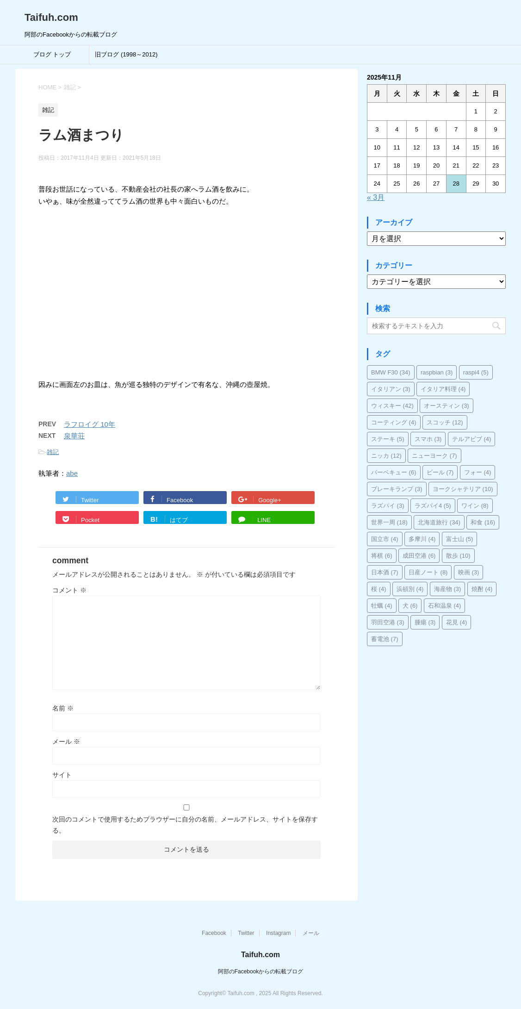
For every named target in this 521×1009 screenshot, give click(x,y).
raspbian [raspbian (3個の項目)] (437, 372)
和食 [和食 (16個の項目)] (483, 522)
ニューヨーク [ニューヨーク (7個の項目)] (434, 455)
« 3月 (376, 197)
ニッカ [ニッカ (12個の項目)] (386, 455)
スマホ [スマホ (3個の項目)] (428, 439)
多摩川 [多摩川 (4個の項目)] (422, 539)
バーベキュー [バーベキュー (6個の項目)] (393, 472)
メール (66, 741)
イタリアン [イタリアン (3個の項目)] (390, 389)
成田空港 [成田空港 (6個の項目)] (419, 555)
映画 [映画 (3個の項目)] (468, 572)
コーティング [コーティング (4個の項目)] (393, 422)
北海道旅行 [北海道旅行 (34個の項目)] (439, 522)
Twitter (246, 933)
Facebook (214, 933)
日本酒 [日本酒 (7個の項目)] (384, 572)
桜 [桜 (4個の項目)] (378, 588)
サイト (62, 775)
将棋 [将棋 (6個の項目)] (381, 555)
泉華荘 (74, 436)
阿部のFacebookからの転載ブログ (261, 971)
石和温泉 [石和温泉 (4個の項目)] (444, 605)
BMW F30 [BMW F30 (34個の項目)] (390, 372)
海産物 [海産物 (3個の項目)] (447, 588)
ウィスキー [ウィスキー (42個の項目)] (392, 405)
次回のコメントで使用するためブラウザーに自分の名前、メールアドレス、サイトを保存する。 (185, 825)
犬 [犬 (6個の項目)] (410, 605)
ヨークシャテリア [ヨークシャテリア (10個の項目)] (463, 489)
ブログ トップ (52, 54)
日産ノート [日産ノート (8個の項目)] (428, 572)
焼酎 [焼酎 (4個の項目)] (482, 588)
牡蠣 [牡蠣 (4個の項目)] (381, 605)
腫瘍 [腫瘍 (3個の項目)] (425, 622)
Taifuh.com (51, 17)
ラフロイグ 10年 (89, 424)
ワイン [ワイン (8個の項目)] (475, 505)
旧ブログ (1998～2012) (126, 54)
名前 (63, 708)
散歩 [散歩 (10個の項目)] (458, 555)
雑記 (53, 451)
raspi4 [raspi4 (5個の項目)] (476, 372)
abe (72, 473)
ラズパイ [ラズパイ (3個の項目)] (387, 505)
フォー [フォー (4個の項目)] (477, 472)
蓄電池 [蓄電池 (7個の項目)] (384, 638)
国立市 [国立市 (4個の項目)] (384, 539)
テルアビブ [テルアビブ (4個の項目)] (471, 439)
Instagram (278, 933)
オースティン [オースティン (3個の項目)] (446, 405)
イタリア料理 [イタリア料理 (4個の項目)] (443, 389)
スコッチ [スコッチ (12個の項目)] (445, 422)
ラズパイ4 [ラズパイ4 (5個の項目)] (433, 505)
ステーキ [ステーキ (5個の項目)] (387, 439)
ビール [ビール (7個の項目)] (440, 472)
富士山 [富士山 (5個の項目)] (459, 539)
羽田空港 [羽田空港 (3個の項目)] (387, 622)
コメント (69, 590)
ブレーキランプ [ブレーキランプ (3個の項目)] (396, 489)
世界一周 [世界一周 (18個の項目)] (389, 522)
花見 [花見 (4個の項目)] (456, 622)
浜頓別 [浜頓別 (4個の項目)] (410, 588)
